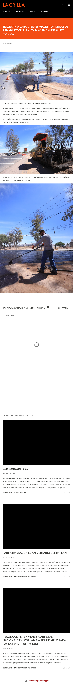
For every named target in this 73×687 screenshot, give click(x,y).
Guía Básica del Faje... (15, 468)
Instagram (20, 11)
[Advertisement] (36, 391)
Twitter (32, 11)
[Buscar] (63, 4)
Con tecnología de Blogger (36, 681)
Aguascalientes (19, 308)
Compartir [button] (63, 308)
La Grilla (14, 5)
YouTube (44, 11)
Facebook (6, 11)
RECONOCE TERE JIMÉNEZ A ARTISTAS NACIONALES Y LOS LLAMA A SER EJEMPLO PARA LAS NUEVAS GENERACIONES (34, 640)
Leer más (66, 493)
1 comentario (20, 493)
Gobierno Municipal (36, 308)
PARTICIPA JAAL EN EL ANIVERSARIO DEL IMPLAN (35, 552)
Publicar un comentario (25, 577)
